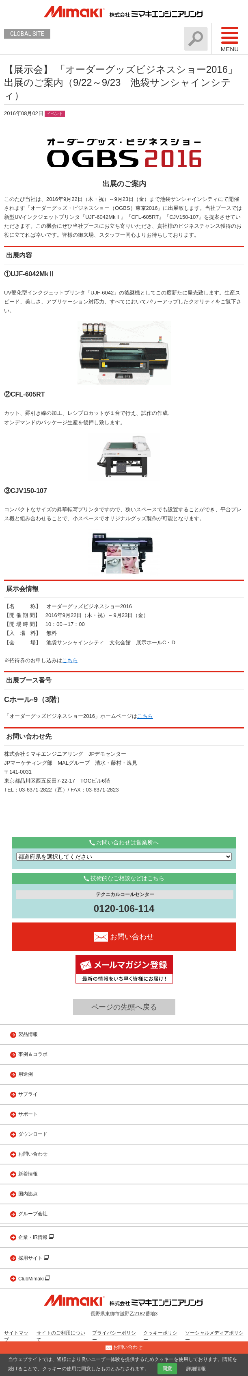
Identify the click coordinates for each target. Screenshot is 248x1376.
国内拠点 (28, 1194)
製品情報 (28, 1034)
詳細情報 (196, 1369)
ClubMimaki (31, 1279)
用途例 (25, 1074)
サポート (28, 1114)
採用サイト (31, 1258)
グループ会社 (32, 1214)
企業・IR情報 (33, 1237)
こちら (70, 660)
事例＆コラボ (32, 1054)
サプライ (28, 1094)
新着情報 (28, 1174)
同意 (167, 1369)
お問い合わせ (32, 1154)
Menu (230, 39)
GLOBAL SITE (27, 34)
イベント (55, 113)
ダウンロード (32, 1134)
